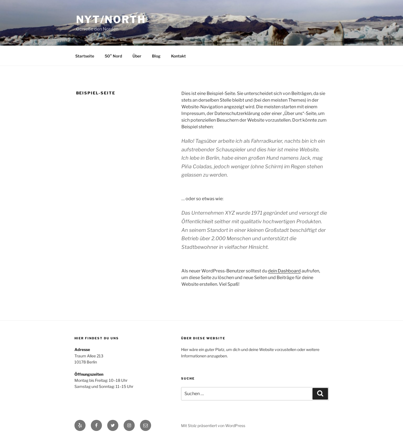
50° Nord (113, 56)
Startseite (84, 56)
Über (136, 56)
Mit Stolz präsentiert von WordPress (213, 425)
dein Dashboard (284, 271)
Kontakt (178, 56)
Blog (156, 56)
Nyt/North (111, 19)
